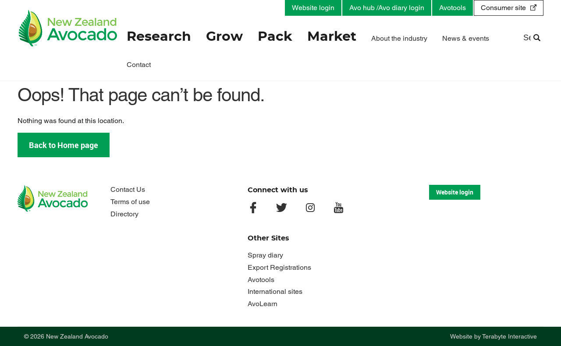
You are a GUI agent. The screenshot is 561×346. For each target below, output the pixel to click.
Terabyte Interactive (509, 336)
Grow (224, 36)
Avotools (452, 8)
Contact (139, 64)
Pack (275, 36)
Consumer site (503, 8)
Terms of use (130, 202)
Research (159, 36)
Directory (124, 214)
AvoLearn (262, 304)
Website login (313, 8)
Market (331, 36)
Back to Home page (63, 145)
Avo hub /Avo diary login (386, 8)
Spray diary (265, 255)
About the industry (399, 38)
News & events (465, 38)
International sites (275, 291)
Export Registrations (279, 267)
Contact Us (127, 189)
